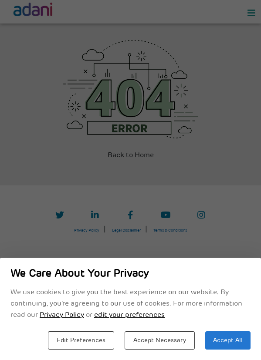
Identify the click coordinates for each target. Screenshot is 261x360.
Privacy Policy (62, 315)
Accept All (228, 340)
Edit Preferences (81, 340)
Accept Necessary (159, 340)
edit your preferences (129, 315)
